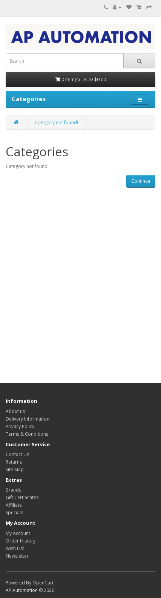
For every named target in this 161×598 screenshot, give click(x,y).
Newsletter (17, 556)
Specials (14, 512)
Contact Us (17, 454)
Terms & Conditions (27, 434)
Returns (14, 462)
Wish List (15, 548)
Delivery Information (27, 419)
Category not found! (56, 122)
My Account (18, 533)
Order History (20, 541)
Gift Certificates (22, 497)
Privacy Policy (20, 426)
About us (15, 411)
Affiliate (14, 505)
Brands (13, 490)
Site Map (15, 469)
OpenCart (43, 583)
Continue (140, 181)
